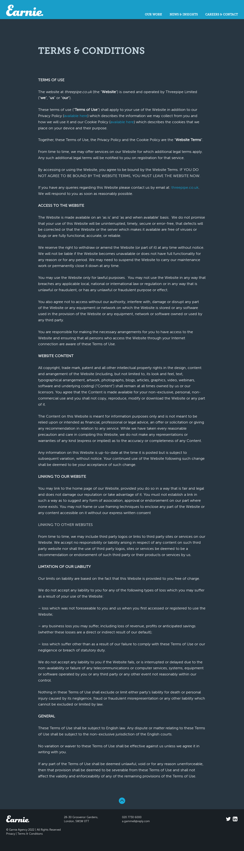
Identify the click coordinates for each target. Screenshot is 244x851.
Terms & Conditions (30, 834)
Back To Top (122, 801)
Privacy (10, 834)
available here (75, 116)
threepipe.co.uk (184, 188)
